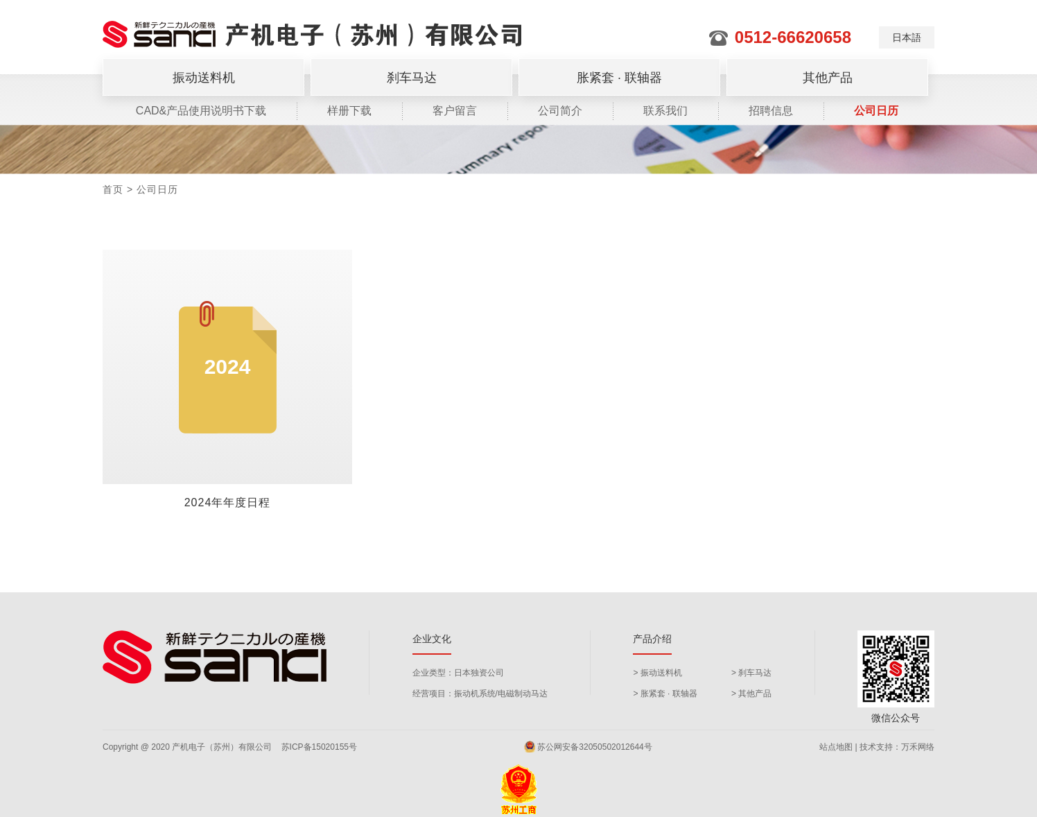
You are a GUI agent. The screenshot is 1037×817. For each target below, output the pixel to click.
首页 (113, 189)
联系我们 (665, 111)
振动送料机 (204, 78)
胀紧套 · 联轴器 (619, 78)
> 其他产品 (751, 693)
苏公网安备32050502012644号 (588, 746)
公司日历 (876, 111)
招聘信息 (771, 111)
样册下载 (349, 111)
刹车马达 (412, 78)
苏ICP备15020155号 (319, 747)
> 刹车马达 (751, 673)
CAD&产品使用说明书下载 (201, 111)
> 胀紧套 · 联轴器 (665, 693)
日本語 (906, 37)
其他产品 (828, 78)
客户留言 (455, 111)
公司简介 (560, 111)
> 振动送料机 (657, 673)
